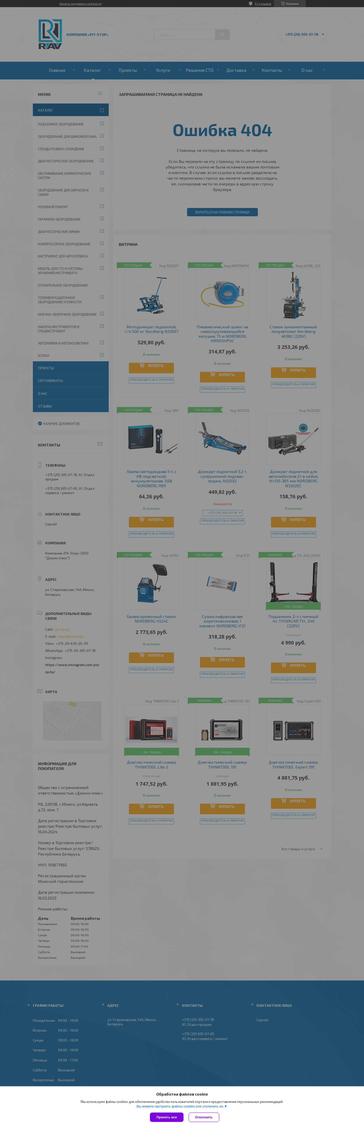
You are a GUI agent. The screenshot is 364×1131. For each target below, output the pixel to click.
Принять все (166, 1117)
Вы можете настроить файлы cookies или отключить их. (180, 1106)
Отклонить (204, 1117)
